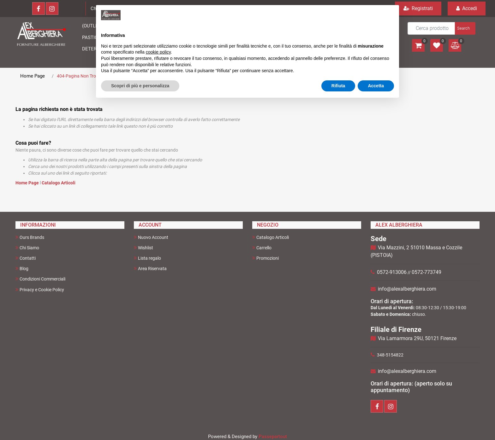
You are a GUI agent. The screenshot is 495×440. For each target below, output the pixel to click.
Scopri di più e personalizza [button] (140, 85)
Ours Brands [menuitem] (29, 237)
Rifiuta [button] (338, 85)
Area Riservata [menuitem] (150, 268)
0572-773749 (426, 272)
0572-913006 (392, 272)
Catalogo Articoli (58, 182)
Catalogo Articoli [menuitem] (270, 237)
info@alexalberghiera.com (407, 289)
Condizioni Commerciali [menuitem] (40, 278)
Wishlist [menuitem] (143, 247)
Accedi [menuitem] (466, 8)
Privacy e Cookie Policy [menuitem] (39, 289)
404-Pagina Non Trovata (81, 75)
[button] (464, 28)
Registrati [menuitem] (418, 8)
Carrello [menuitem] (261, 247)
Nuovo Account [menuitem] (151, 237)
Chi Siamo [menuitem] (27, 247)
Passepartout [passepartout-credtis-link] (273, 436)
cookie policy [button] (158, 52)
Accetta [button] (376, 85)
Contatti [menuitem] (25, 258)
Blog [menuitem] (21, 268)
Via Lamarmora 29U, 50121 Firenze (417, 338)
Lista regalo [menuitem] (147, 258)
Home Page (32, 76)
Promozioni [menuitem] (265, 258)
